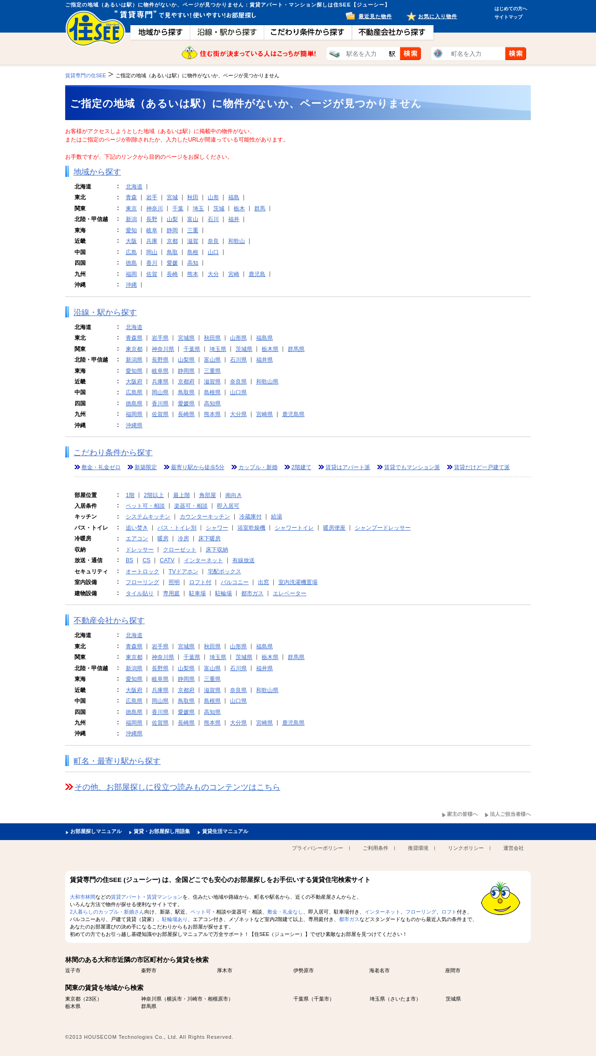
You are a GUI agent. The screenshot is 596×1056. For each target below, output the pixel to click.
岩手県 (160, 338)
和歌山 (236, 241)
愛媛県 (186, 403)
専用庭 (171, 593)
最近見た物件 (375, 16)
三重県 (212, 371)
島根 (192, 252)
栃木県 (270, 349)
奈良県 (238, 381)
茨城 (218, 208)
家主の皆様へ (462, 814)
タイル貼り (140, 593)
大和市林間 (82, 897)
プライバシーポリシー (317, 848)
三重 (192, 230)
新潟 (131, 219)
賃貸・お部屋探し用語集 (162, 831)
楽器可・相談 (191, 506)
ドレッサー (140, 549)
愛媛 (172, 263)
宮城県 (186, 338)
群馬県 (296, 349)
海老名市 (379, 970)
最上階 (181, 495)
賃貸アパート (126, 897)
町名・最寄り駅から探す (117, 761)
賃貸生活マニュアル (225, 831)
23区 (91, 999)
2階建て (301, 467)
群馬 (259, 208)
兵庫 (151, 241)
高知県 (212, 403)
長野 (151, 219)
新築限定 (146, 467)
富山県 (212, 359)
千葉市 (321, 999)
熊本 (192, 274)
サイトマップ (508, 17)
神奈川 (154, 208)
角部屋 (207, 495)
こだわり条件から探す (113, 452)
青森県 (134, 338)
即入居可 (228, 506)
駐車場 (197, 593)
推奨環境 (418, 848)
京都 (172, 241)
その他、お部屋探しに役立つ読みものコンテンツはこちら (177, 787)
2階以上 (154, 495)
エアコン (137, 538)
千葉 (177, 208)
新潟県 (134, 359)
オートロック (142, 571)
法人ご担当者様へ (510, 814)
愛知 (131, 230)
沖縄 (131, 285)
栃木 (239, 208)
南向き (233, 495)
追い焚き (137, 528)
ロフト (449, 912)
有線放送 (243, 560)
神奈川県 (163, 349)
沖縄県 (134, 425)
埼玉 (198, 208)
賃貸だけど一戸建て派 (482, 467)
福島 (233, 197)
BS (129, 560)
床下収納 (217, 549)
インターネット (203, 560)
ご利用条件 (375, 848)
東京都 (134, 349)
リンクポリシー (466, 848)
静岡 (172, 230)
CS (146, 560)
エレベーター (289, 593)
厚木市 (224, 970)
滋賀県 (212, 381)
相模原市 (218, 999)
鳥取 (172, 252)
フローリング (142, 582)
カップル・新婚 (258, 467)
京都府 (186, 381)
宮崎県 (264, 414)
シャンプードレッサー (383, 528)
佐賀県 (160, 414)
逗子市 (73, 970)
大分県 (238, 414)
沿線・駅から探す (105, 312)
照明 (174, 582)
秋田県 (212, 338)
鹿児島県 (293, 414)
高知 (192, 263)
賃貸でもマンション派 (412, 467)
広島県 (134, 392)
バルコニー (235, 582)
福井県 (264, 359)
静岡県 (186, 371)
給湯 (276, 516)
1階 (130, 495)
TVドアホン (183, 571)
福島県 (264, 338)
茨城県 (244, 349)
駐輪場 (223, 593)
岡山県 (160, 392)
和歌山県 (267, 381)
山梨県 (186, 359)
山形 (213, 197)
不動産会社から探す (109, 620)
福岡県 (134, 414)
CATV (167, 560)
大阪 (131, 241)
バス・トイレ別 (176, 528)
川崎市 (195, 999)
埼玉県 (218, 349)
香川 (151, 263)
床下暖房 (209, 538)
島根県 (212, 392)
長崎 (172, 274)
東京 (131, 208)
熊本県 (212, 414)
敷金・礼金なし (285, 912)
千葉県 (191, 349)
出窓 (263, 582)
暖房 (163, 538)
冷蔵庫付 (250, 516)
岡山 (151, 252)
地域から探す (97, 172)
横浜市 (174, 999)
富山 (192, 219)
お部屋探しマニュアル (96, 831)
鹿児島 (257, 274)
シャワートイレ (294, 528)
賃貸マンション (165, 897)
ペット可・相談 (145, 506)
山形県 (238, 338)
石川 (213, 219)
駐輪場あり (175, 919)
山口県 (238, 392)
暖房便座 (334, 528)
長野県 (160, 359)
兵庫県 (160, 381)
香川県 (160, 403)
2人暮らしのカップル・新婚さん (107, 912)
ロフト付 (200, 582)
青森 (131, 197)
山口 (213, 252)
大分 (213, 274)
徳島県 (134, 403)
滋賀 (192, 241)
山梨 (172, 219)
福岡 (131, 274)
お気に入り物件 (437, 16)
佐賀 (151, 274)
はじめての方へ (510, 8)
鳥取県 (186, 392)
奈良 (213, 241)
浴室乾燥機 (251, 528)
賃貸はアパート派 (347, 467)
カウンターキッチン (205, 516)
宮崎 (233, 274)
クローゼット (179, 549)
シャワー (217, 528)
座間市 (453, 970)
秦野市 (148, 970)
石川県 (238, 359)
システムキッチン (148, 516)
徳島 (131, 263)
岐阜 (151, 230)
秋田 (192, 197)
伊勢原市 (303, 970)
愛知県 (134, 371)
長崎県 (186, 414)
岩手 (151, 197)
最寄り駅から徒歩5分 (197, 467)
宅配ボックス (224, 571)
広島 (131, 252)
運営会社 (513, 848)
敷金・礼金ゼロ (101, 467)
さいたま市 (403, 999)
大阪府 (134, 381)
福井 (233, 219)
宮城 (172, 197)
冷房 (183, 538)
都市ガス (252, 593)
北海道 (134, 186)
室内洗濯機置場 (298, 582)
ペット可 (200, 912)
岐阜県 (160, 371)
